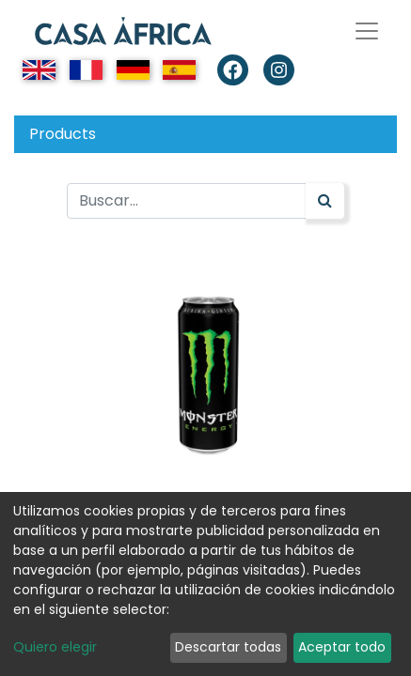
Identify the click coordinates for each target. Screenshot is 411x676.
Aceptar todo (342, 647)
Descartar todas (228, 647)
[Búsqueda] (325, 201)
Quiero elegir (55, 647)
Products (62, 134)
